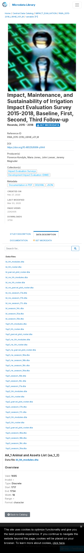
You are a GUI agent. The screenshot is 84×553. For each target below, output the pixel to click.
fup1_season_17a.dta (16, 386)
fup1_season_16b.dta (16, 375)
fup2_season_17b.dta (16, 406)
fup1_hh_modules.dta (16, 324)
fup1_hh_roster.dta (15, 329)
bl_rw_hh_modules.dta (17, 277)
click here (59, 543)
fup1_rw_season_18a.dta (18, 355)
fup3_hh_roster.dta (15, 422)
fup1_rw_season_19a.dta (18, 370)
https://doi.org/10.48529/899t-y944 (26, 147)
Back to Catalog (17, 514)
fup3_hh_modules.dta (16, 417)
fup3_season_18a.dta (16, 433)
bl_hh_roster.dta (13, 267)
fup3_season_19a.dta (16, 448)
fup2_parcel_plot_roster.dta (19, 401)
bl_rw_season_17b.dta (16, 298)
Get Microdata (48, 125)
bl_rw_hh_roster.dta (15, 282)
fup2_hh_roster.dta (15, 396)
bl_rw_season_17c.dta (16, 303)
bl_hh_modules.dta (15, 261)
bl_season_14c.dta (15, 308)
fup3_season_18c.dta (16, 443)
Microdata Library (23, 4)
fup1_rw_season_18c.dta (18, 365)
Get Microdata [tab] (42, 240)
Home (8, 13)
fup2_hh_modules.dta (16, 391)
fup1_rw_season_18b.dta (18, 360)
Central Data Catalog (23, 13)
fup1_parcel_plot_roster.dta (19, 334)
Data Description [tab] (46, 234)
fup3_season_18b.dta (16, 438)
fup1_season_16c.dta (16, 381)
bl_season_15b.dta (15, 318)
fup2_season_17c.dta (16, 412)
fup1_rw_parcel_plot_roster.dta (21, 350)
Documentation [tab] (19, 240)
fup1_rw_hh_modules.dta (18, 339)
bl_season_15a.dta (15, 313)
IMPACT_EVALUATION (46, 13)
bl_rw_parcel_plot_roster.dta (19, 287)
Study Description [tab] (20, 234)
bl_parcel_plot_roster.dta (18, 272)
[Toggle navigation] (77, 5)
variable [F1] (32, 17)
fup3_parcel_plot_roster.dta (19, 427)
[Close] (81, 526)
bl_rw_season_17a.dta (16, 293)
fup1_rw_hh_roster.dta (16, 344)
